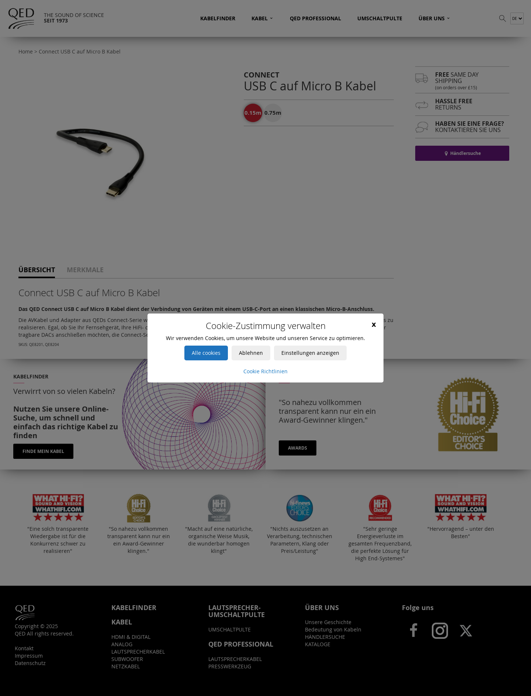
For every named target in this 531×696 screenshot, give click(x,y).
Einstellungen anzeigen (310, 352)
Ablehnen (251, 352)
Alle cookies (206, 352)
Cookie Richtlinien (265, 371)
